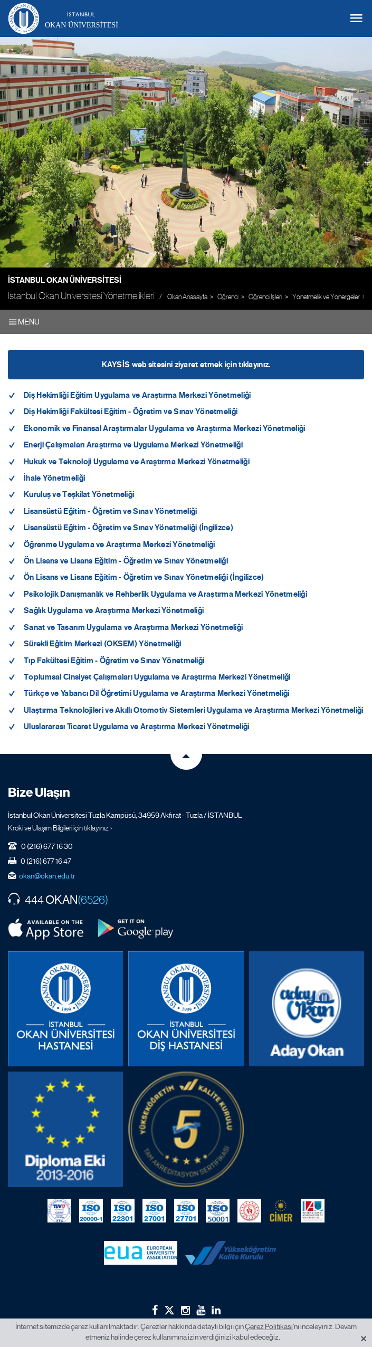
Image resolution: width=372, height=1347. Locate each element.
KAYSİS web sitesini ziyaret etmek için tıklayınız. (186, 364)
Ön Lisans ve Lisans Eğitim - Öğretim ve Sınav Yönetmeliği (126, 561)
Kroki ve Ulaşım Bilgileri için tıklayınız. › (60, 828)
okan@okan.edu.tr (47, 876)
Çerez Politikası (269, 1326)
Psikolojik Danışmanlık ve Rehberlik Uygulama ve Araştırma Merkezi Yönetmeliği (165, 594)
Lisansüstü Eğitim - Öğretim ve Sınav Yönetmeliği (110, 511)
